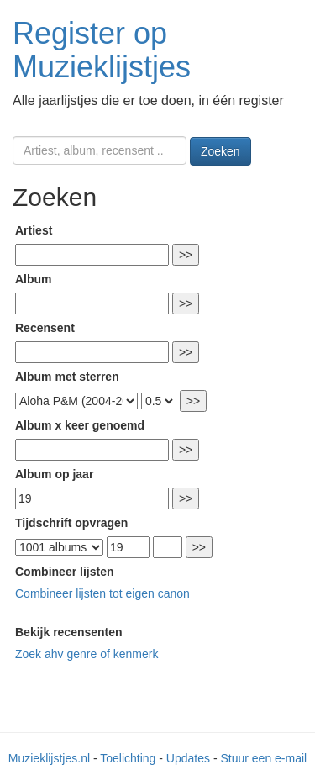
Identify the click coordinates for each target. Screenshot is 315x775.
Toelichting (127, 758)
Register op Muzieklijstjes (102, 50)
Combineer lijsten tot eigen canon (102, 593)
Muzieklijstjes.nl (49, 758)
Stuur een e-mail (263, 758)
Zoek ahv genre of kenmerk (86, 654)
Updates (188, 758)
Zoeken (220, 151)
